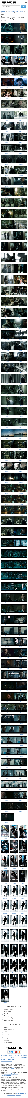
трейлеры (4, 1055)
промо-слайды (8, 1042)
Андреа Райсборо (9, 1018)
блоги (2, 1057)
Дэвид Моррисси (8, 1020)
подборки (24, 1057)
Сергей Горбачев (6, 1075)
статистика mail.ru (6, 1061)
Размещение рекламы (14, 1095)
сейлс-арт (6, 1027)
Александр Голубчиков (11, 1074)
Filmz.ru (12, 1068)
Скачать (7, 32)
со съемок (6, 1040)
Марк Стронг (7, 1011)
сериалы (24, 1055)
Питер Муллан (8, 1016)
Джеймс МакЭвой (9, 1009)
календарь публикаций (8, 1059)
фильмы (17, 1055)
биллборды (7, 1034)
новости (10, 1055)
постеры (6, 1031)
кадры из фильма (9, 1029)
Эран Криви (7, 1013)
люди (12, 1057)
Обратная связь (21, 1093)
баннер (6, 1038)
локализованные (8, 1036)
